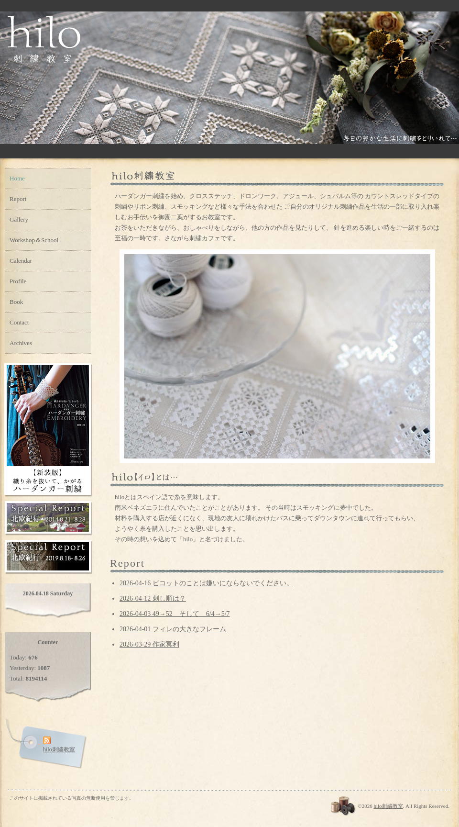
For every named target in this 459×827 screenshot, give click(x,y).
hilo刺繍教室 (388, 806)
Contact (19, 322)
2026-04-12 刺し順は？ (153, 598)
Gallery (19, 219)
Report (18, 198)
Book (16, 301)
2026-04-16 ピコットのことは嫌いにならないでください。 (206, 583)
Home (17, 178)
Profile (18, 281)
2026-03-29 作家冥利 (149, 644)
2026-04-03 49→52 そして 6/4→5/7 (175, 613)
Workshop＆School (34, 240)
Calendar (21, 260)
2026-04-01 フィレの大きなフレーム (173, 629)
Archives (21, 342)
